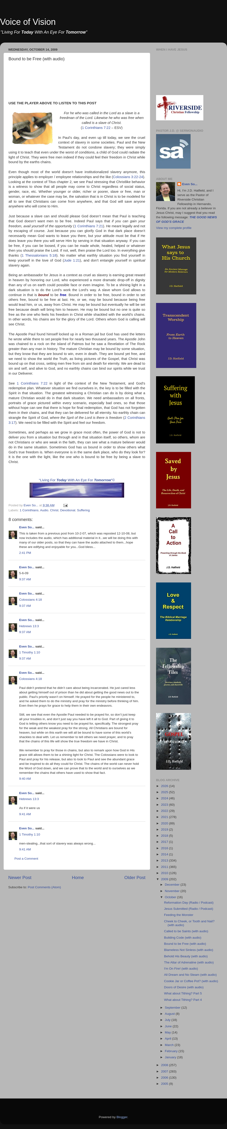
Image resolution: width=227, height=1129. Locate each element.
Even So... (27, 527)
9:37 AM (25, 579)
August (170, 1013)
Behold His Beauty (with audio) (186, 956)
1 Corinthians (29, 510)
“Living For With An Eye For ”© (77, 480)
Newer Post (19, 877)
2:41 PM (25, 553)
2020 (165, 823)
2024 (165, 798)
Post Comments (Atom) (44, 887)
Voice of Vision (28, 22)
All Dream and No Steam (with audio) (190, 974)
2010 (165, 873)
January (171, 1057)
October (171, 897)
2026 (165, 786)
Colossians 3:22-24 (128, 177)
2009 (165, 879)
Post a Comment (26, 858)
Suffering (83, 510)
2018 (165, 835)
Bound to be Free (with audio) (185, 943)
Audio (44, 510)
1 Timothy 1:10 (29, 652)
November (172, 891)
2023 (165, 804)
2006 (165, 1077)
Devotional (67, 510)
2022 (165, 811)
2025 (165, 792)
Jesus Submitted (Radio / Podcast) (188, 908)
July (168, 1020)
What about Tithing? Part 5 (183, 993)
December (172, 884)
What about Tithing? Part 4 (183, 1000)
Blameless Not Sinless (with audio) (188, 950)
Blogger (122, 1117)
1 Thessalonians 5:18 (39, 255)
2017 (165, 842)
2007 (165, 1071)
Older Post (134, 877)
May (168, 1032)
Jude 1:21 (72, 260)
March (170, 1045)
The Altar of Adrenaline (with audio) (189, 962)
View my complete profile (174, 228)
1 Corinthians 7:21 (88, 226)
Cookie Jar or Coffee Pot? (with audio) (191, 981)
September (173, 1007)
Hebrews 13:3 (29, 626)
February (172, 1051)
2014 (165, 854)
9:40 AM (25, 778)
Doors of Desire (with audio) (184, 987)
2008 (165, 1065)
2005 (165, 1083)
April (168, 1038)
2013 (165, 860)
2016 (165, 848)
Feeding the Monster (178, 915)
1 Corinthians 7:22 (96, 128)
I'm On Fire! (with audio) (181, 968)
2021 (165, 817)
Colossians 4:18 (30, 599)
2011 (165, 867)
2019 (165, 829)
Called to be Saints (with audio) (186, 931)
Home (78, 877)
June (169, 1026)
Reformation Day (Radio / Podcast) (189, 902)
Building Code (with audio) (182, 937)
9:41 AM (25, 814)
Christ (54, 510)
